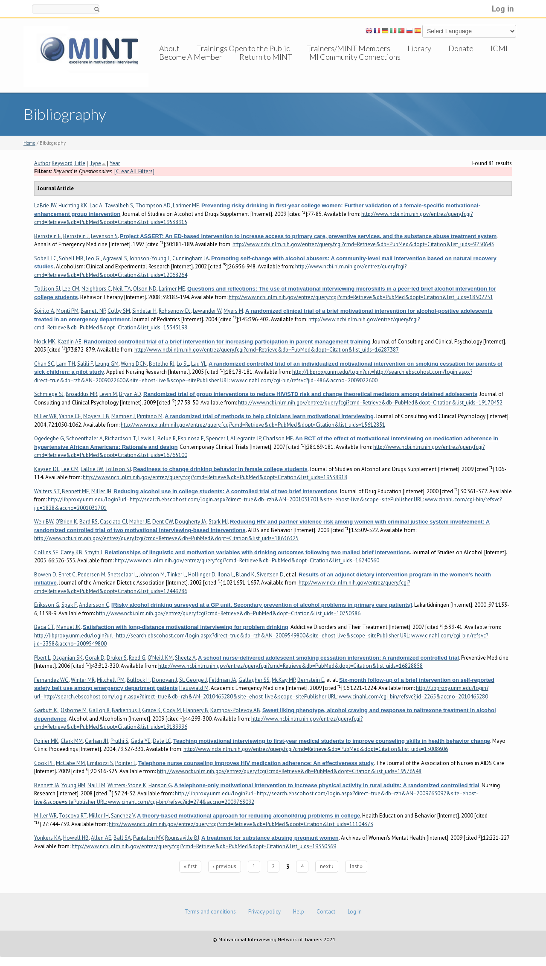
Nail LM (96, 785)
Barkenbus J (126, 710)
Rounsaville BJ (182, 837)
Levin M (108, 394)
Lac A (96, 205)
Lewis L (146, 438)
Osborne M (74, 710)
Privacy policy (264, 911)
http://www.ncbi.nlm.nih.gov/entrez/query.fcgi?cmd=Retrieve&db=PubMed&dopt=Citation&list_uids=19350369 (204, 846)
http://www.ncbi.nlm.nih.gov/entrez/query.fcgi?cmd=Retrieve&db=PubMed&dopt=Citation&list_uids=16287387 (266, 349)
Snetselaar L (122, 574)
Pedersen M (91, 574)
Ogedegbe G (49, 438)
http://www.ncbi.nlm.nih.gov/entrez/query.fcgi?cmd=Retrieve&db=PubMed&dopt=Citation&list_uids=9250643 (363, 244)
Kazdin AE (69, 341)
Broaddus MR (81, 394)
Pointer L (125, 763)
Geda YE (141, 741)
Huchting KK (72, 205)
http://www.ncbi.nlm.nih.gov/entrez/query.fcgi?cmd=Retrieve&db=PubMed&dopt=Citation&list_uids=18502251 (361, 297)
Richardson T (120, 438)
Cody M (172, 710)
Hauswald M (194, 688)
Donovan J (164, 680)
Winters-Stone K (126, 785)
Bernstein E (47, 236)
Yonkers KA (47, 837)
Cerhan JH (96, 741)
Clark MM (72, 741)
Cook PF (44, 763)
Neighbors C (96, 288)
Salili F (85, 363)
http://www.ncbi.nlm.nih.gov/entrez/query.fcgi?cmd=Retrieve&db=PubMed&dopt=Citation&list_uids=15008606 (315, 749)
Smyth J (93, 552)
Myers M (233, 310)
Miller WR (45, 416)
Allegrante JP (245, 438)
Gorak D (95, 657)
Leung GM (107, 363)
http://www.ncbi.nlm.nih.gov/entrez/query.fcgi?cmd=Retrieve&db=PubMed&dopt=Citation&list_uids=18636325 (166, 538)
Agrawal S (115, 258)
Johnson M (152, 574)
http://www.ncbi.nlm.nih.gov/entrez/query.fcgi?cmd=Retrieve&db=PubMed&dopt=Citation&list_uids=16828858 (290, 665)
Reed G (137, 657)
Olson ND (145, 288)
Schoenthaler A (84, 438)
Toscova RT (73, 815)
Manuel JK (68, 627)
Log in (503, 8)
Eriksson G (46, 604)
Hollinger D (201, 574)
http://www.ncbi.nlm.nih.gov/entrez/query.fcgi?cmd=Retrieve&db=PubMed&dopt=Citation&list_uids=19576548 (289, 771)
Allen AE (101, 837)
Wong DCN (134, 363)
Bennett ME (75, 491)
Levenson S (104, 236)
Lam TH (65, 363)
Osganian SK (67, 657)
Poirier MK (46, 741)
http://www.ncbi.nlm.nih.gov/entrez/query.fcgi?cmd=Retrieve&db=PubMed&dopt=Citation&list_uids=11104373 (241, 824)
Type (95, 163)
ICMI (499, 48)
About (169, 48)
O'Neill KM (160, 657)
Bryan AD (130, 394)
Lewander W (207, 310)
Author (42, 163)
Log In (355, 911)
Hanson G (160, 785)
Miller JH (101, 491)
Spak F (69, 604)
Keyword (62, 163)
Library (419, 48)
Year (115, 163)
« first (190, 866)
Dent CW (162, 521)
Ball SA (122, 837)
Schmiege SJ (49, 394)
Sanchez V (123, 815)
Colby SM (118, 310)
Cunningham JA (190, 258)
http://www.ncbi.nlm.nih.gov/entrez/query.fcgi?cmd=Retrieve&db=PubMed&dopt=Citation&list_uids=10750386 (228, 613)
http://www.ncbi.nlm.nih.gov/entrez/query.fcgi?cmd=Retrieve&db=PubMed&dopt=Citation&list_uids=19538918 (215, 477)
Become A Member (190, 65)
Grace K (151, 710)
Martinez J (123, 416)
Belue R (166, 438)
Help (298, 911)
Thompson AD (153, 205)
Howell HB (76, 837)
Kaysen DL (46, 469)
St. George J (193, 680)
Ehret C (67, 574)
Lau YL (198, 363)
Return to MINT (265, 65)
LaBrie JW (45, 205)
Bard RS (88, 521)
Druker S (117, 657)
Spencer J (217, 438)
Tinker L (176, 574)
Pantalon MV (148, 837)
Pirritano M (150, 416)
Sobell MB (71, 258)
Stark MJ (218, 521)
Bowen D (45, 574)
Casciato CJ (113, 521)
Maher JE (139, 521)
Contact (326, 911)
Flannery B (195, 710)
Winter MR (83, 680)
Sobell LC (45, 258)
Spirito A (44, 310)
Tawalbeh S (119, 205)
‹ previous (224, 866)
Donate (460, 48)
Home (29, 143)
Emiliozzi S (100, 763)
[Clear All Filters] (134, 171)
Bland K (245, 574)
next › (327, 866)
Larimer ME (186, 205)
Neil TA (122, 288)
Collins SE (46, 552)
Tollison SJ (47, 288)
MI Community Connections (355, 65)
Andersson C (94, 604)
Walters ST (47, 491)
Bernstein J (76, 236)
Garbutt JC (46, 710)
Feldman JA (222, 680)
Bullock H (138, 680)
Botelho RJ (161, 363)
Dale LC (162, 741)
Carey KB (71, 552)
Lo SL (183, 363)
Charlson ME (278, 438)
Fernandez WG (51, 680)
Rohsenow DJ (175, 310)
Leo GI (93, 258)
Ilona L (226, 574)
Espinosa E (191, 438)
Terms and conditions (210, 911)
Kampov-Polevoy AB (235, 710)
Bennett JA (46, 785)
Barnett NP (93, 310)
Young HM (73, 785)
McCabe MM (70, 763)
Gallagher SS (254, 680)
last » (356, 866)
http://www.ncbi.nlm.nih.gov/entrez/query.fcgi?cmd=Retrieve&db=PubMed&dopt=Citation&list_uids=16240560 (247, 560)
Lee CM (70, 288)
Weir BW (43, 521)
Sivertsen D (270, 574)
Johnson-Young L (149, 258)
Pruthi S (119, 741)
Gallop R (99, 710)
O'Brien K (66, 521)
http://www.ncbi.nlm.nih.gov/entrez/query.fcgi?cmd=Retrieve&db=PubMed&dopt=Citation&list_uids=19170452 (370, 402)
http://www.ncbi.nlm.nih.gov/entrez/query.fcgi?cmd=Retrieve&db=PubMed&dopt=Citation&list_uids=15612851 (253, 424)
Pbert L (42, 657)
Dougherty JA (190, 521)
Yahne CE (70, 416)
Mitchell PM (111, 680)
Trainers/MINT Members (348, 48)
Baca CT (44, 627)
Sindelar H (144, 310)
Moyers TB (96, 416)
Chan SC (44, 363)
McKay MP (283, 680)
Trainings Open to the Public (243, 48)
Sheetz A (185, 657)
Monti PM (67, 310)
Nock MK (44, 341)
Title (79, 163)
